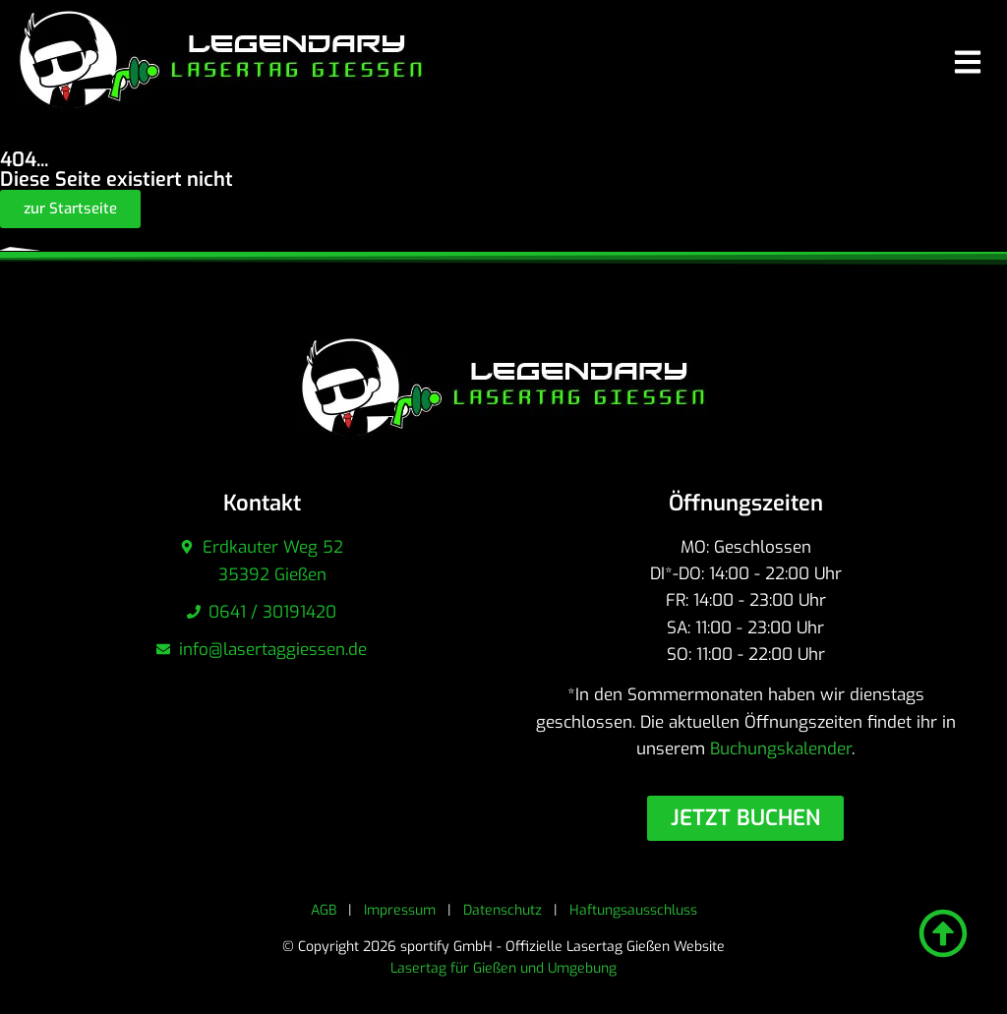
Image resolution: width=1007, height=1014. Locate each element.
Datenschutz (502, 910)
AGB (323, 910)
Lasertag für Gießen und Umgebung (503, 968)
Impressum (400, 910)
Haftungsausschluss (633, 910)
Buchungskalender (781, 749)
